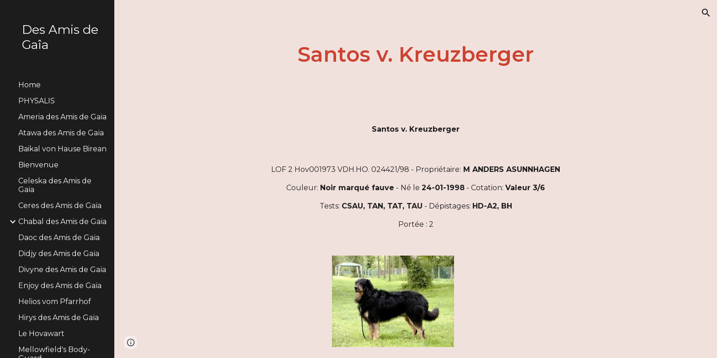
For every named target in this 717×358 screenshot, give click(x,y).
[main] (416, 55)
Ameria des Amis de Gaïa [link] (62, 116)
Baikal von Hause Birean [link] (62, 148)
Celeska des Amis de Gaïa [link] (54, 185)
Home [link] (29, 84)
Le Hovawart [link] (41, 333)
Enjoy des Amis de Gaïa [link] (60, 285)
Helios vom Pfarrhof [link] (54, 301)
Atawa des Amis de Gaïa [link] (61, 132)
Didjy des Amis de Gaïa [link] (58, 253)
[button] (706, 13)
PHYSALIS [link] (36, 100)
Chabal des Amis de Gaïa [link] (62, 221)
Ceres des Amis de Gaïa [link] (60, 205)
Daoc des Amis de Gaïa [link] (59, 237)
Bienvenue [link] (38, 164)
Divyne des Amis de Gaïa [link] (62, 269)
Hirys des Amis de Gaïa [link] (58, 317)
